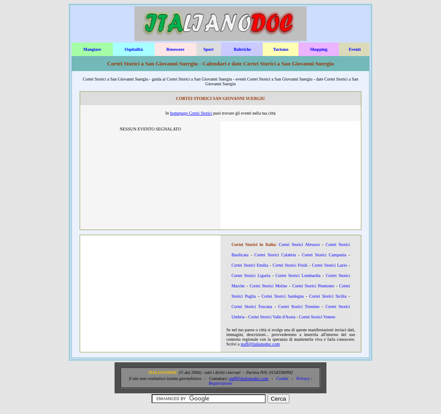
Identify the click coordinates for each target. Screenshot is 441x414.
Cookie (282, 378)
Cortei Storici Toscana (251, 306)
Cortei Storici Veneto (317, 316)
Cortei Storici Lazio (329, 265)
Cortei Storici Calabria (275, 254)
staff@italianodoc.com (260, 344)
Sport (208, 49)
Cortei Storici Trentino (299, 306)
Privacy (303, 378)
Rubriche (242, 49)
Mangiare (92, 49)
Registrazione (221, 383)
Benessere (175, 49)
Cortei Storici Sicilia (328, 296)
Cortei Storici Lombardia (298, 275)
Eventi (355, 49)
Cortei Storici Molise (268, 285)
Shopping (319, 49)
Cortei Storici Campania (324, 254)
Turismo (281, 49)
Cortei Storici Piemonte (313, 285)
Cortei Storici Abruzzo (299, 244)
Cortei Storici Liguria (250, 275)
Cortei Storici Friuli (290, 265)
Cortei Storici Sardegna (282, 296)
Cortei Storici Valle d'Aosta (271, 316)
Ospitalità (133, 49)
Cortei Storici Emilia (249, 265)
